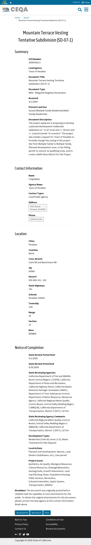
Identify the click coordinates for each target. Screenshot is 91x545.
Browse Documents (55, 528)
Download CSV (22, 512)
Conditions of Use (55, 519)
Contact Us (76, 2)
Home (17, 17)
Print (47, 512)
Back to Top (21, 519)
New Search (36, 512)
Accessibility (52, 524)
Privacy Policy (21, 524)
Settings (86, 2)
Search (26, 17)
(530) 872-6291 (36, 219)
